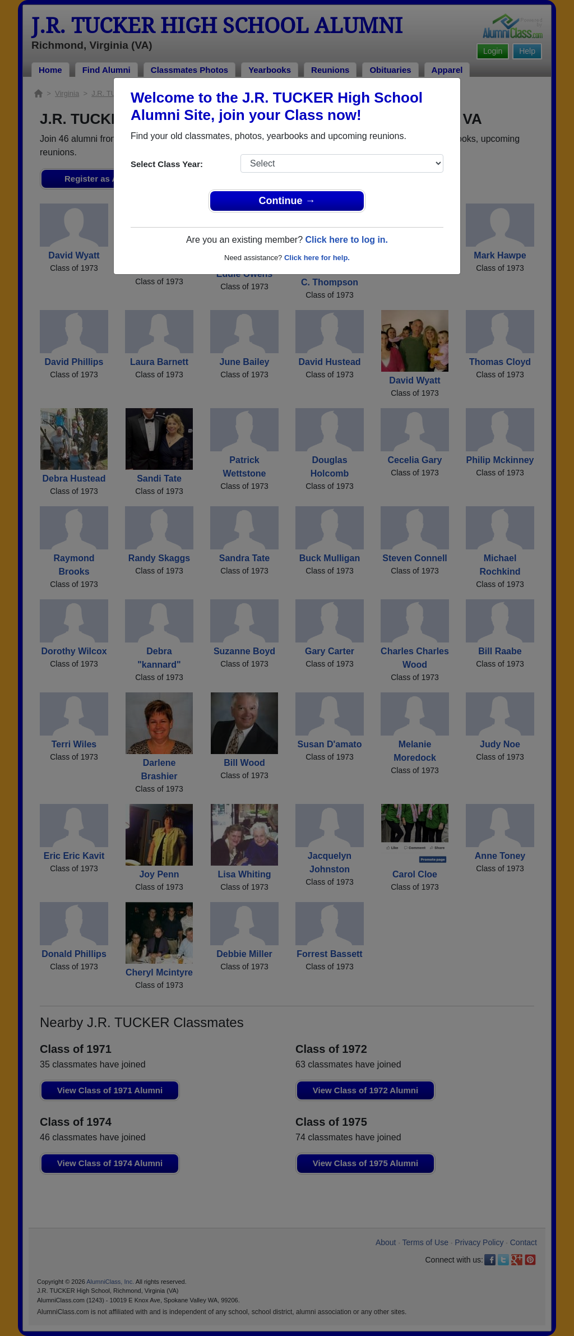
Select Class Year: (167, 164)
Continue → (287, 200)
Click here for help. (317, 257)
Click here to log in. (346, 239)
